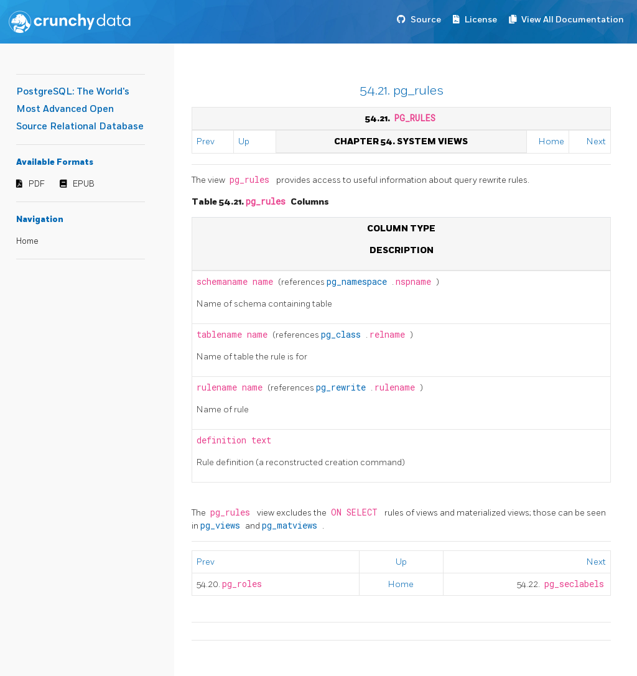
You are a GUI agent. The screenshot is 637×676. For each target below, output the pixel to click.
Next (596, 141)
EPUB (84, 184)
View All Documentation (572, 19)
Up (243, 141)
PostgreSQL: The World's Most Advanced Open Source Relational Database (80, 109)
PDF (37, 184)
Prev (206, 141)
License (481, 19)
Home (27, 241)
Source (426, 19)
